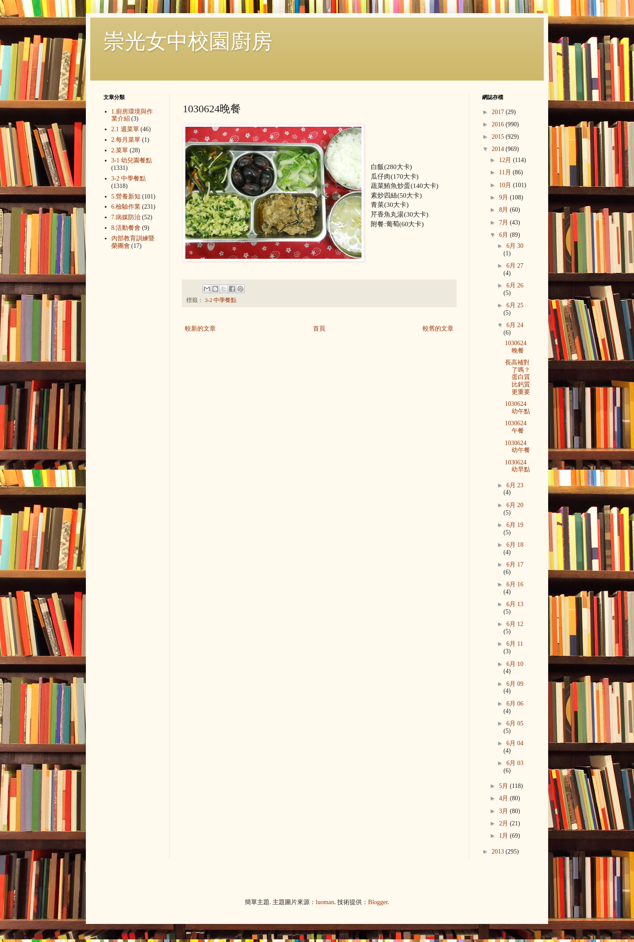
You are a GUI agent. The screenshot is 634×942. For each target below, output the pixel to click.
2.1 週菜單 (125, 129)
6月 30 (514, 246)
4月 (504, 798)
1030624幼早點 (517, 466)
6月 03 (514, 763)
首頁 (319, 328)
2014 (499, 149)
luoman (325, 902)
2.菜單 (120, 150)
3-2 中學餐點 (220, 300)
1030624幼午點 (517, 408)
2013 (499, 851)
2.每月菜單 (126, 139)
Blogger (377, 902)
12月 (506, 160)
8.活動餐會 (126, 227)
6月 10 (514, 664)
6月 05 (514, 723)
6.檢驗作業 (126, 206)
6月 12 (514, 624)
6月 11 (514, 643)
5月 (504, 786)
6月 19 (514, 525)
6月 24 (514, 325)
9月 (504, 197)
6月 (504, 235)
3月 (504, 811)
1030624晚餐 (516, 347)
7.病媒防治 (126, 217)
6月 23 (514, 485)
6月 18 (514, 544)
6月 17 (514, 564)
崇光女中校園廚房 (188, 41)
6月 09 (514, 684)
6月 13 (514, 604)
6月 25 (514, 305)
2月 (504, 823)
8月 (504, 209)
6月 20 (514, 505)
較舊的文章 (438, 328)
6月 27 (514, 265)
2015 (499, 136)
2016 (499, 124)
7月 (504, 222)
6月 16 (514, 584)
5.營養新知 (126, 196)
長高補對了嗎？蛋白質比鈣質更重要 (517, 377)
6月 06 (514, 703)
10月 (506, 185)
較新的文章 (200, 328)
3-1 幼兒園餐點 (131, 160)
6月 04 (514, 743)
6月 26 (514, 285)
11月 (505, 172)
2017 (499, 112)
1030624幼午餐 (517, 447)
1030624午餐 (516, 427)
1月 (504, 835)
